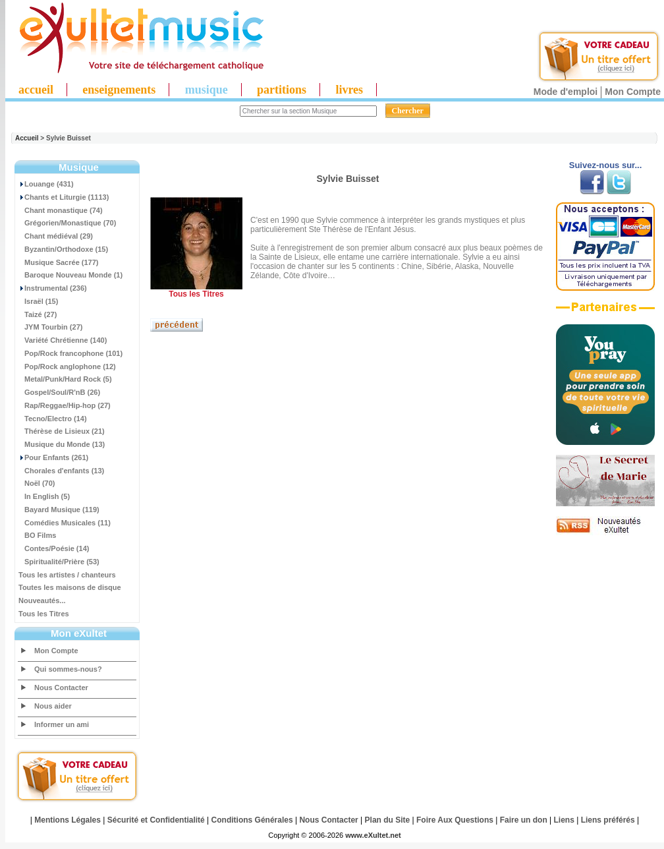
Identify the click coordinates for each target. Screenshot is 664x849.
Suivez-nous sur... (605, 165)
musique (206, 89)
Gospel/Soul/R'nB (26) (59, 392)
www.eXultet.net (373, 835)
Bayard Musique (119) (58, 509)
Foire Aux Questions (454, 820)
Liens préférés (608, 820)
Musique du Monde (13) (61, 444)
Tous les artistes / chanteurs (67, 575)
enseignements (118, 89)
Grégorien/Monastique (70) (67, 223)
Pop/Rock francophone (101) (70, 353)
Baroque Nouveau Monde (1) (70, 275)
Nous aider (53, 706)
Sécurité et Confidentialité (156, 820)
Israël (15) (38, 301)
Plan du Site (387, 820)
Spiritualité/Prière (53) (58, 562)
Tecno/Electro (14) (52, 419)
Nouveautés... (42, 600)
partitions (281, 89)
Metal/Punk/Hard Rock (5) (65, 379)
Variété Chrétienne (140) (62, 340)
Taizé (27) (37, 314)
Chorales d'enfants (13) (61, 471)
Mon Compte (633, 91)
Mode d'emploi (565, 91)
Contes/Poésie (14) (53, 548)
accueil (35, 89)
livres (349, 89)
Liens (564, 820)
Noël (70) (36, 483)
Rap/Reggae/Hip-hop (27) (64, 405)
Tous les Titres (43, 614)
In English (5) (44, 496)
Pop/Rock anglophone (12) (67, 366)
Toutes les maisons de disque (69, 587)
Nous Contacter (61, 687)
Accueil (27, 138)
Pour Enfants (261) (53, 457)
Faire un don (523, 820)
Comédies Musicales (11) (64, 523)
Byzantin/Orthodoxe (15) (63, 249)
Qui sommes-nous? (68, 669)
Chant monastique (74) (60, 210)
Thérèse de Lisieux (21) (61, 431)
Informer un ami (61, 724)
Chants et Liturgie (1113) (63, 197)
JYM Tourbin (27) (50, 327)
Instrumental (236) (52, 288)
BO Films (37, 535)
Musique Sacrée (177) (58, 262)
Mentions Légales (67, 820)
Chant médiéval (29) (55, 236)
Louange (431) (46, 184)
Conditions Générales (252, 820)
